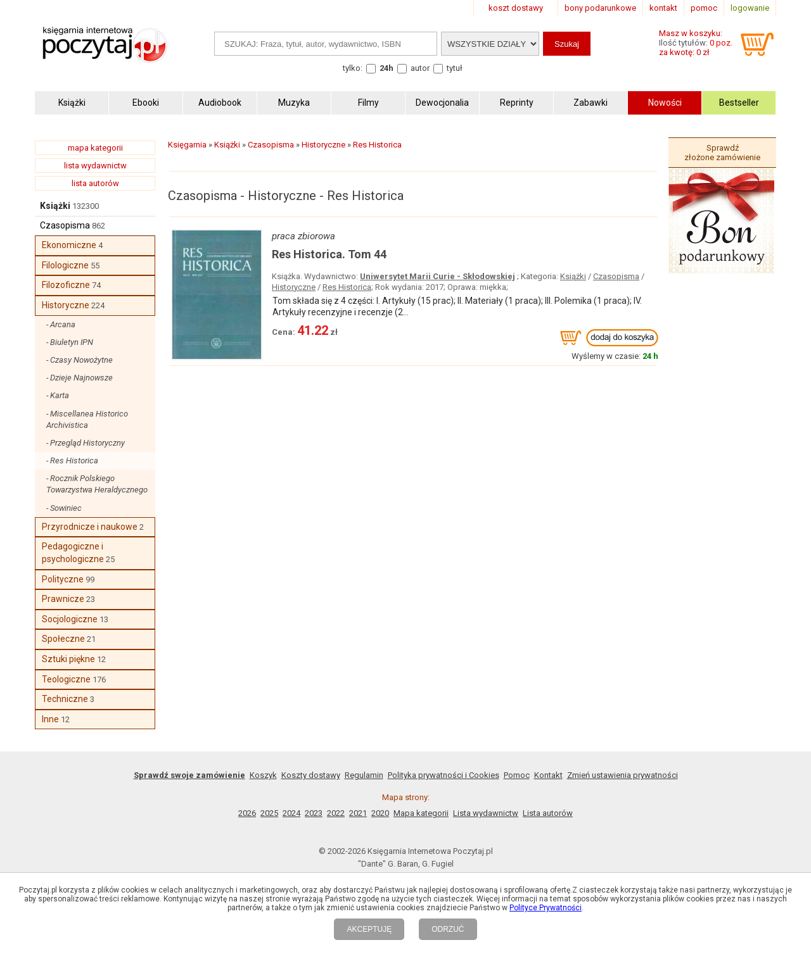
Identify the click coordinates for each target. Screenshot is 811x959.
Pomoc (517, 775)
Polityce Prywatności (545, 907)
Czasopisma (65, 225)
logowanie (750, 8)
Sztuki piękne (68, 659)
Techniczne (65, 699)
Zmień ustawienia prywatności (622, 775)
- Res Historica (72, 460)
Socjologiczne (70, 619)
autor (420, 68)
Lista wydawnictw (485, 813)
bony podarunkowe (600, 8)
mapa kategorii (95, 148)
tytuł (455, 68)
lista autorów (95, 183)
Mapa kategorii (421, 813)
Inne (50, 719)
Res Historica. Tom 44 (329, 254)
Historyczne (65, 305)
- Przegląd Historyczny (85, 443)
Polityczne (63, 579)
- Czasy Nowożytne (79, 360)
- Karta (57, 395)
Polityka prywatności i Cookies (443, 775)
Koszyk (263, 775)
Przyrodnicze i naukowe (89, 527)
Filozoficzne (66, 285)
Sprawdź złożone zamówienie (722, 152)
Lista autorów (548, 813)
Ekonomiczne (69, 245)
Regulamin (364, 775)
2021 (358, 813)
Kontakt (548, 775)
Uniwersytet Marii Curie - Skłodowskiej (437, 276)
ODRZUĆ (447, 929)
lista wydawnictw (95, 165)
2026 (247, 813)
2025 (269, 813)
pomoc (704, 8)
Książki (55, 206)
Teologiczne (66, 679)
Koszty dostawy (310, 775)
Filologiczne (65, 265)
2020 (380, 813)
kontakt (663, 8)
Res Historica (346, 287)
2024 (291, 813)
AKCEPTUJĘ (369, 929)
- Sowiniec (64, 508)
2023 (313, 813)
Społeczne (63, 639)
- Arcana (60, 324)
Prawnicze (63, 599)
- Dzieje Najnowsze (79, 377)
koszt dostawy (516, 8)
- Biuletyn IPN (69, 342)
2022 (336, 813)
